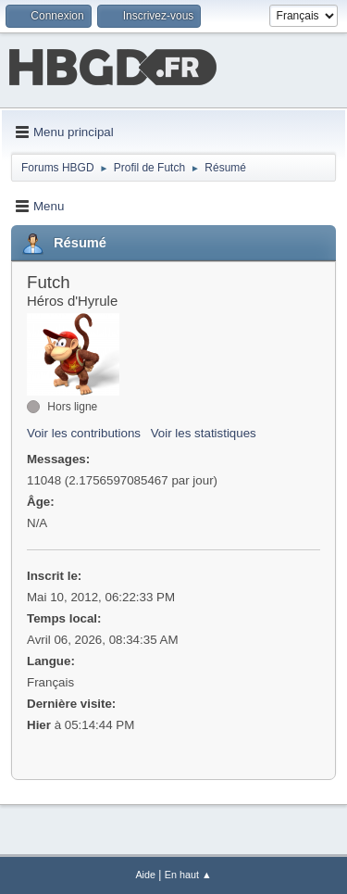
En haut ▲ (188, 874)
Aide (145, 874)
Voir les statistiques (203, 433)
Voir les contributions (84, 433)
